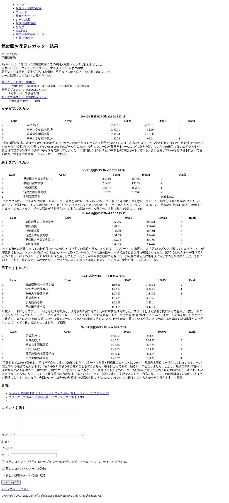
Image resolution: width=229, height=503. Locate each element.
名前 (5, 446)
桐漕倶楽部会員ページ (30, 34)
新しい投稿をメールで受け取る (26, 479)
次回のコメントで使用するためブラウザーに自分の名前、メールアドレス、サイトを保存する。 (67, 466)
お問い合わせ (24, 37)
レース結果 (23, 19)
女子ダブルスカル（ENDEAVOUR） (24, 97)
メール (6, 452)
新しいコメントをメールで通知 (26, 472)
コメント (8, 439)
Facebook (21, 30)
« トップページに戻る (15, 493)
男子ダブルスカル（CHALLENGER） (25, 89)
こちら (23, 75)
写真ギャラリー (26, 15)
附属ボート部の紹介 (29, 8)
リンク (20, 27)
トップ (20, 4)
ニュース (21, 12)
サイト (5, 459)
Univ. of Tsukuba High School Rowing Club (53, 499)
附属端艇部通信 (26, 23)
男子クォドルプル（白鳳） (18, 82)
